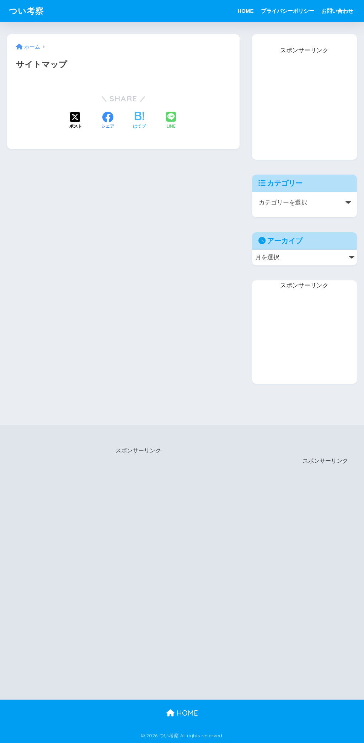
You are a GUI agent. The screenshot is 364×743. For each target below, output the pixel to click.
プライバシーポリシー (287, 11)
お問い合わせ (337, 11)
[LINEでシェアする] (171, 121)
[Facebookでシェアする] (107, 121)
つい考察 (26, 11)
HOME (246, 11)
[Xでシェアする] (75, 121)
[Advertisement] (305, 100)
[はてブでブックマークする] (139, 121)
